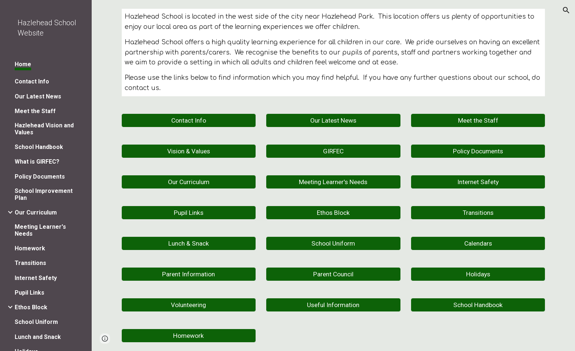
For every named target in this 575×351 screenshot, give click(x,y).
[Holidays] (478, 274)
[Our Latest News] (333, 120)
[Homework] (188, 335)
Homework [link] (30, 248)
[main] (333, 52)
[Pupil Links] (188, 212)
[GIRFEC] (333, 151)
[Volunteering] (188, 305)
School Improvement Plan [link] (44, 194)
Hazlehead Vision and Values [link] (44, 129)
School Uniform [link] (36, 321)
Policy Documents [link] (40, 176)
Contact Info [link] (32, 81)
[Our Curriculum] (188, 182)
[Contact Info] (188, 120)
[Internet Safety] (478, 182)
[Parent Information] (188, 274)
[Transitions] (478, 212)
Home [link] (23, 64)
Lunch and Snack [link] (38, 336)
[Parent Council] (333, 274)
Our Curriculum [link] (36, 212)
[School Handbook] (478, 305)
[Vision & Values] (188, 151)
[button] (566, 10)
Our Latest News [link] (38, 96)
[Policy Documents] (478, 151)
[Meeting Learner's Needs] (333, 182)
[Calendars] (478, 243)
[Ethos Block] (333, 212)
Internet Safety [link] (36, 278)
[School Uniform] (333, 243)
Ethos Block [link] (31, 307)
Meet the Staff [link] (35, 111)
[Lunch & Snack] (188, 243)
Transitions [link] (30, 262)
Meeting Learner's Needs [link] (40, 230)
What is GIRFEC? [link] (37, 161)
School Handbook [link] (39, 146)
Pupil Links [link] (29, 292)
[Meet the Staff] (478, 120)
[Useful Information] (333, 305)
